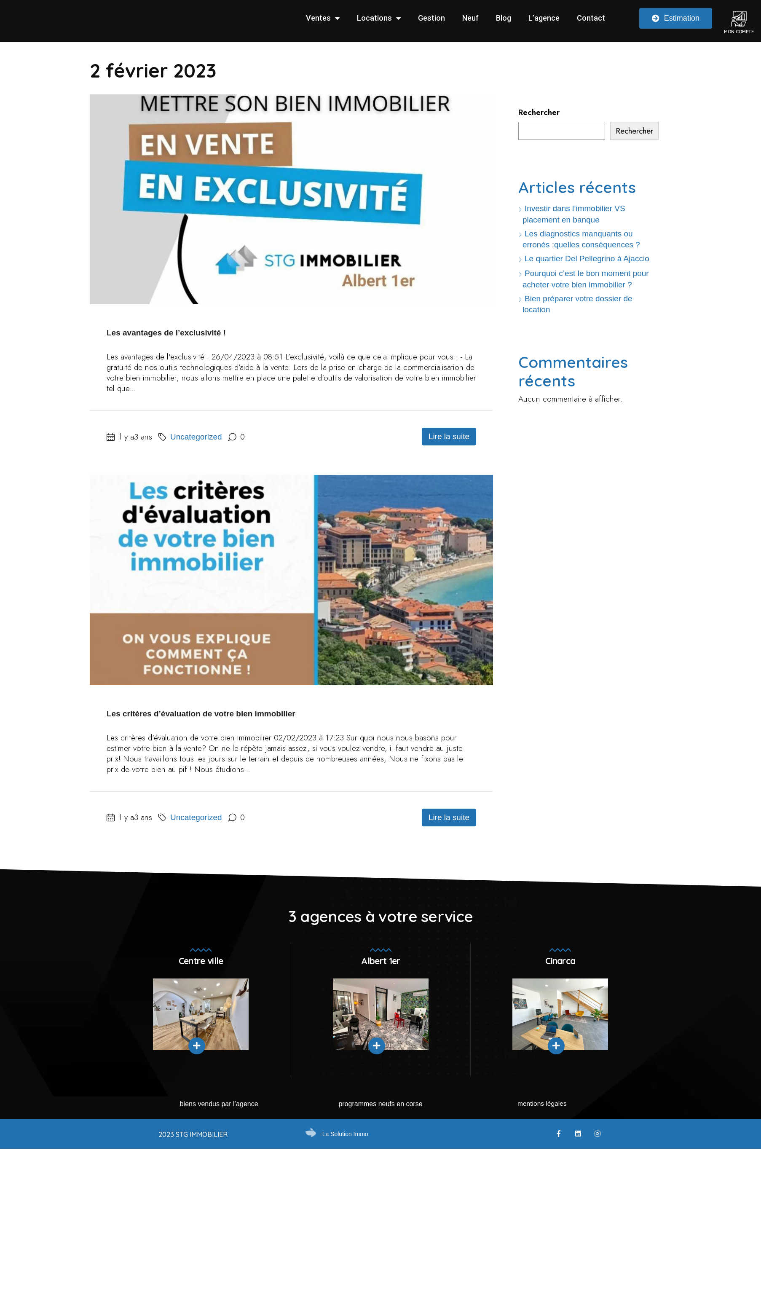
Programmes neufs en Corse (380, 1108)
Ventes (323, 18)
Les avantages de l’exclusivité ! (166, 332)
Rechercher (539, 112)
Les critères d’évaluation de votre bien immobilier (201, 716)
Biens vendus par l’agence (219, 1108)
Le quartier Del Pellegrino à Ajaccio (587, 259)
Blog (503, 17)
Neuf (470, 17)
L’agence (544, 17)
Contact (591, 17)
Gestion (431, 17)
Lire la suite (449, 438)
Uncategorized (196, 439)
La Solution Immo (345, 1139)
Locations (379, 18)
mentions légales (542, 1108)
